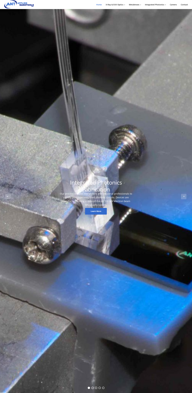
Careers (173, 4)
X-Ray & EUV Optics (114, 4)
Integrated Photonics (154, 4)
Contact (184, 4)
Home (99, 4)
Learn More (96, 211)
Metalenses (134, 4)
